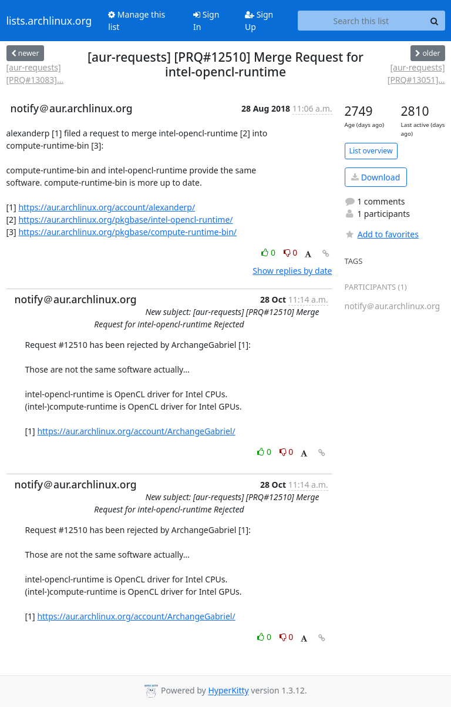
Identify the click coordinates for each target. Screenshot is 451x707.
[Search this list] (361, 21)
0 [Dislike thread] (291, 252)
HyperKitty (228, 690)
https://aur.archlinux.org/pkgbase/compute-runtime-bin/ (127, 231)
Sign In (206, 20)
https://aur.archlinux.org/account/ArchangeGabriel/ (136, 431)
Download (375, 177)
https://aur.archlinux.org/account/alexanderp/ (106, 207)
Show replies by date (292, 270)
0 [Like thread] (269, 252)
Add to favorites (382, 234)
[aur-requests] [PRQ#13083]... (35, 73)
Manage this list (136, 20)
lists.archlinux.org (49, 21)
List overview (371, 151)
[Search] (434, 21)
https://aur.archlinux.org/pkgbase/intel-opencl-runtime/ (125, 219)
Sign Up (259, 20)
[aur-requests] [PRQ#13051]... (416, 73)
